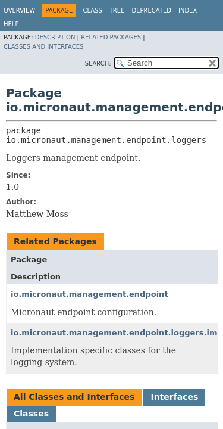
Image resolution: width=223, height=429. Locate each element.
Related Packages (111, 37)
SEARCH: (98, 63)
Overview (19, 10)
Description (55, 37)
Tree (117, 10)
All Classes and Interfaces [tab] (74, 397)
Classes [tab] (31, 413)
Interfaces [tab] (174, 397)
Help (11, 24)
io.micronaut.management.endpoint (89, 294)
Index (187, 10)
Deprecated (151, 10)
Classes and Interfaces (43, 46)
